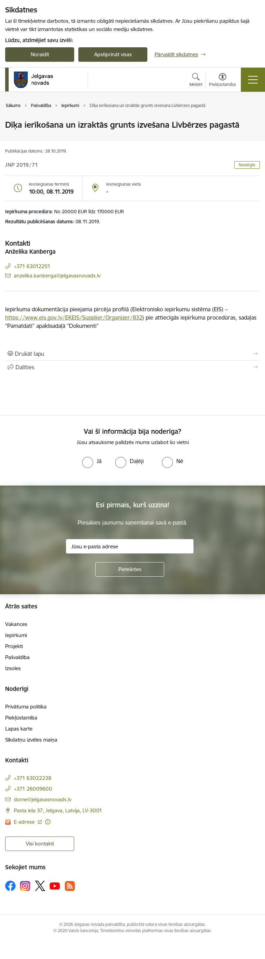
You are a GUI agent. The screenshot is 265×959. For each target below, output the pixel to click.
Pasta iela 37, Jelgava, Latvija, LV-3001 (58, 810)
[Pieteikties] (129, 569)
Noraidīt (40, 54)
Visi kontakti (40, 843)
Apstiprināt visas (113, 54)
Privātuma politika (26, 706)
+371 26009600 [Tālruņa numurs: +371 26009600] (33, 788)
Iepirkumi (16, 635)
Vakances (16, 624)
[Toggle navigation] (253, 80)
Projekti (14, 646)
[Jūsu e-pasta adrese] (130, 546)
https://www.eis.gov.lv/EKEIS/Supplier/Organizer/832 (73, 317)
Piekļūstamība (21, 717)
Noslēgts (247, 164)
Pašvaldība (17, 657)
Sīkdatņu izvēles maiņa (31, 739)
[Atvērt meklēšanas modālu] (196, 80)
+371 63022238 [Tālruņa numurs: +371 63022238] (32, 778)
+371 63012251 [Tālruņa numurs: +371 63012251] (32, 266)
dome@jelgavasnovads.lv (42, 799)
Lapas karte (18, 728)
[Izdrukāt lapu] (132, 353)
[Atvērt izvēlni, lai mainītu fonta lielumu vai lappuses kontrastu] (222, 80)
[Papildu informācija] (47, 821)
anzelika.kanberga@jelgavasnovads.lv (57, 275)
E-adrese (25, 822)
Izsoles (13, 668)
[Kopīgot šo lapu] (132, 367)
